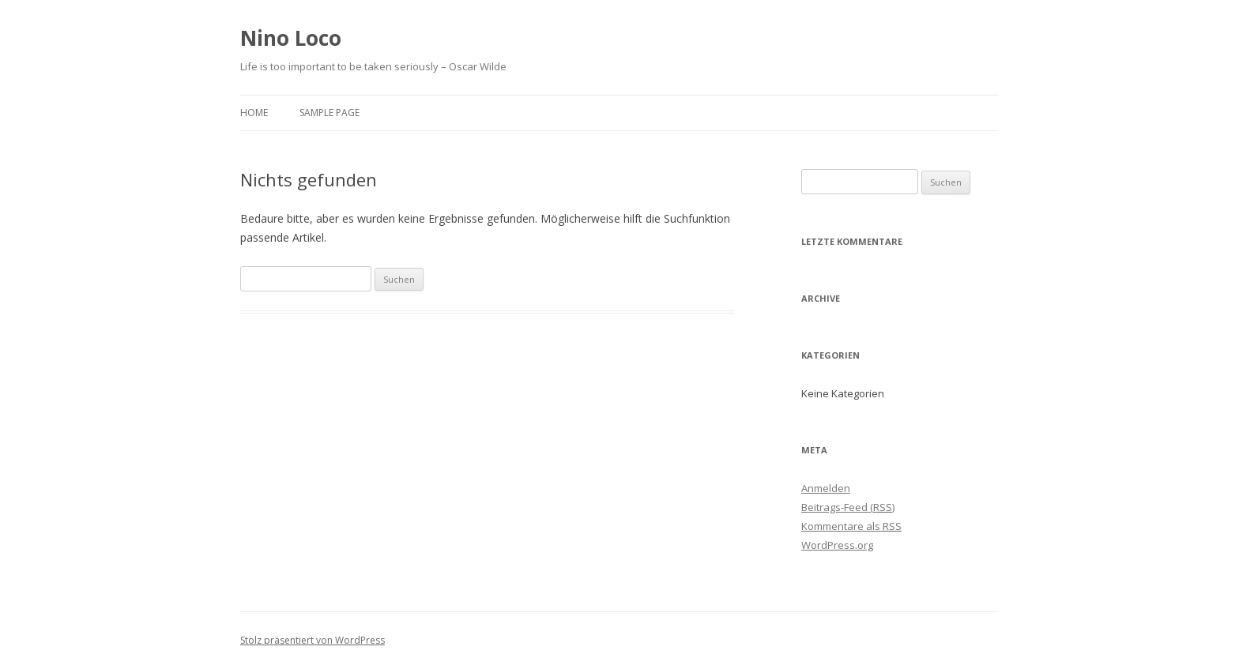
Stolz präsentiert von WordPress (312, 640)
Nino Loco (290, 38)
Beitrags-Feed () (847, 507)
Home (254, 112)
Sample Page (329, 112)
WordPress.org (837, 545)
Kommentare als (851, 526)
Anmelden (825, 488)
